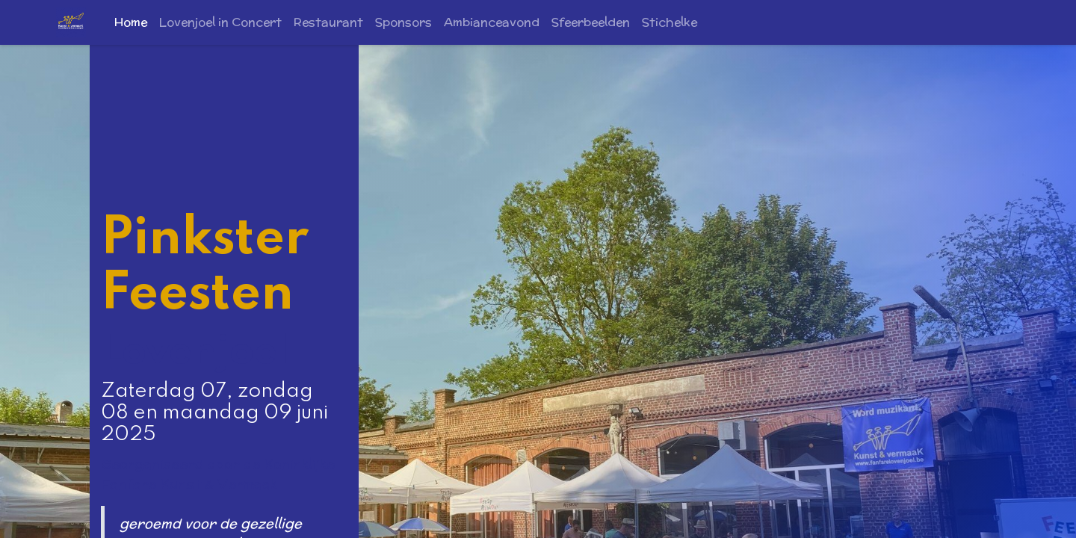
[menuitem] (130, 22)
